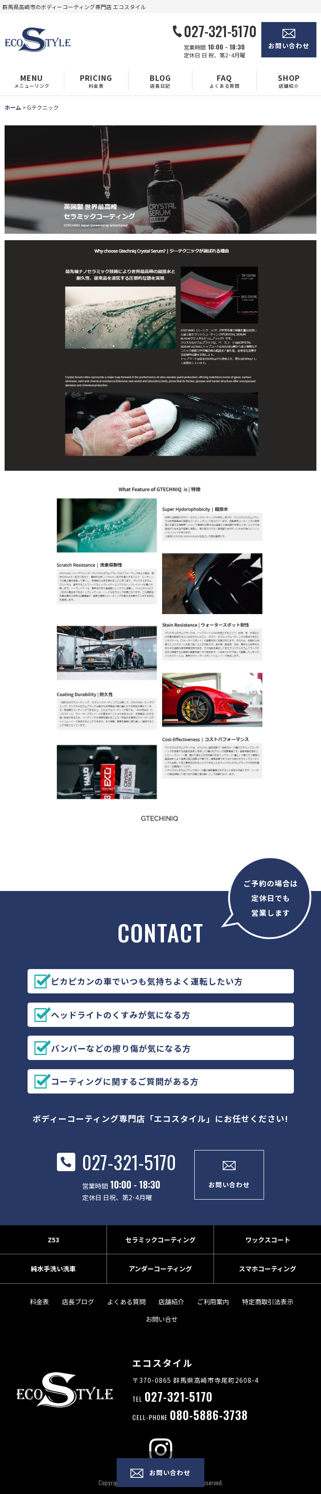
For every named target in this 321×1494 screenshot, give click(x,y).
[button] (32, 81)
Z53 (53, 1249)
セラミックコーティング (160, 1249)
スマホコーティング (267, 1279)
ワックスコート (267, 1249)
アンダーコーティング (160, 1279)
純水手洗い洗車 (53, 1279)
